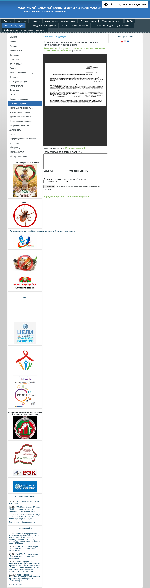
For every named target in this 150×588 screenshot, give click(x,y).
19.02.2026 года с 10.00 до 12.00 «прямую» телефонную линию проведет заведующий (24, 517)
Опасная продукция (55, 36)
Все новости (14, 522)
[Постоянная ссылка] (75, 148)
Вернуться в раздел (66, 196)
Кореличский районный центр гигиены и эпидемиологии (59, 7)
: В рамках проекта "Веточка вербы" (24, 578)
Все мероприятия (29, 522)
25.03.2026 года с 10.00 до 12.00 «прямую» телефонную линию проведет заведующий (24, 509)
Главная (13, 37)
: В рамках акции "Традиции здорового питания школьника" (23, 556)
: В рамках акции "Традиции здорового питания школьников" (23, 549)
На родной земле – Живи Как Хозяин (24, 502)
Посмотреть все (16, 584)
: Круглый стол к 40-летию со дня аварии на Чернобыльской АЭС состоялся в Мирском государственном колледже (24, 566)
